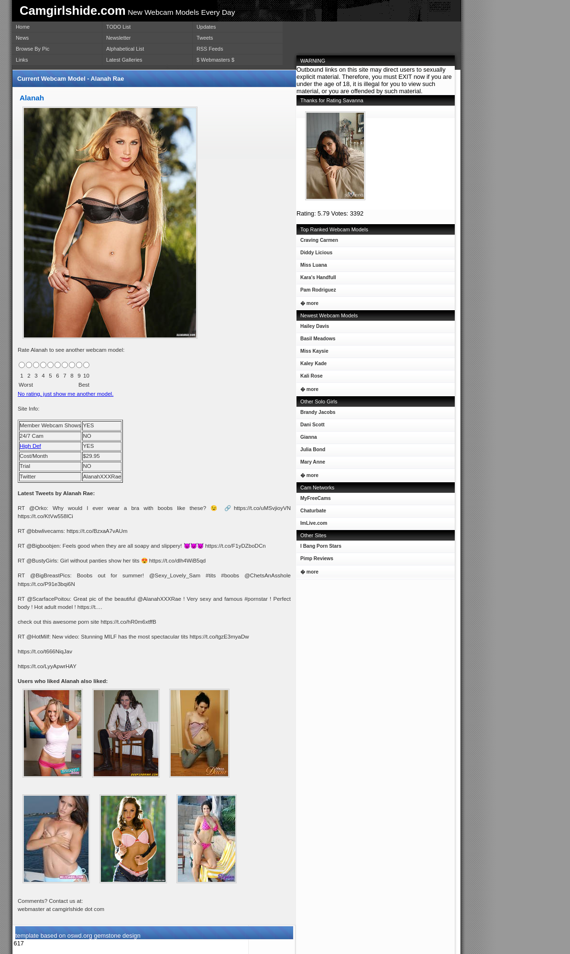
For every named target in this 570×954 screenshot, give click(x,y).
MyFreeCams (315, 498)
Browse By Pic (32, 49)
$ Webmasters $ (215, 60)
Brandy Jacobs (315, 414)
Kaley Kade (311, 365)
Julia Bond (310, 451)
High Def (30, 446)
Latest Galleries (124, 60)
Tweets (205, 38)
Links (22, 60)
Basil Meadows (315, 340)
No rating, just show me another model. (65, 394)
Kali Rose (309, 377)
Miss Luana (311, 266)
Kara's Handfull (316, 279)
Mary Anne (310, 463)
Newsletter (118, 38)
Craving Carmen (317, 242)
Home (23, 27)
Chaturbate (313, 510)
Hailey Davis (312, 328)
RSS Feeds (210, 49)
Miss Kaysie (312, 353)
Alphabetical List (125, 49)
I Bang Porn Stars (320, 546)
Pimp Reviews (316, 558)
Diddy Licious (314, 254)
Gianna (306, 439)
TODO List (118, 27)
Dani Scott (310, 426)
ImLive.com (313, 523)
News (22, 38)
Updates (206, 27)
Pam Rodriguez (316, 291)
